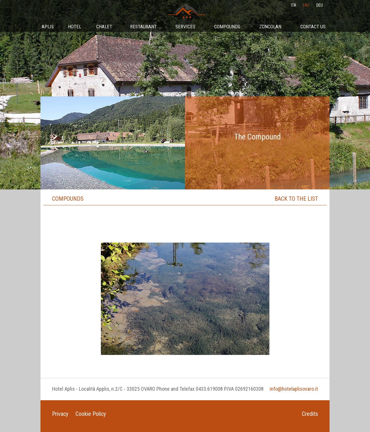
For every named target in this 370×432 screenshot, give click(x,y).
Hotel (74, 26)
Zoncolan (270, 26)
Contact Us (312, 26)
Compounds (227, 26)
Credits (310, 413)
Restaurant (143, 26)
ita (293, 5)
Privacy (60, 413)
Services (185, 26)
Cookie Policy (90, 413)
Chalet (104, 26)
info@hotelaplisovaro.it (294, 389)
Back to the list (296, 198)
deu (319, 5)
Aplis (48, 26)
